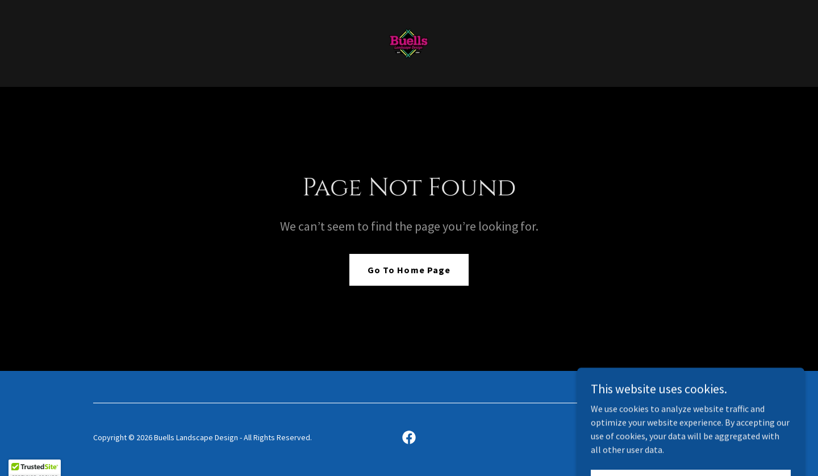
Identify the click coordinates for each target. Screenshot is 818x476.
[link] (408, 42)
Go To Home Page (409, 269)
